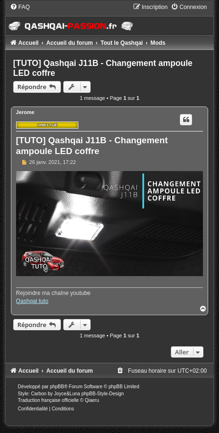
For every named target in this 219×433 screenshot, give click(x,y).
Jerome (25, 112)
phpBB (57, 386)
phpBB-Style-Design (102, 393)
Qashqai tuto (32, 301)
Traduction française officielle (48, 400)
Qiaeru (92, 400)
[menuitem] (20, 7)
